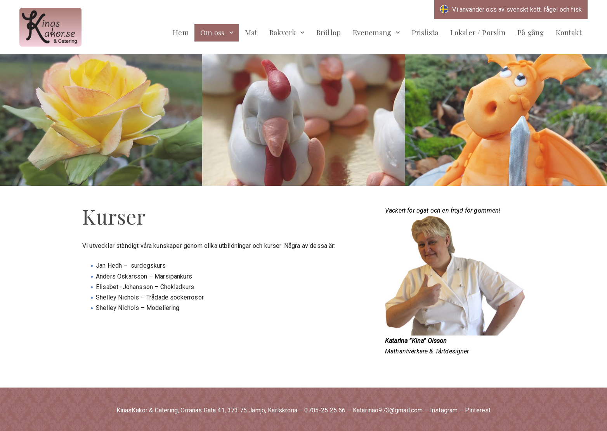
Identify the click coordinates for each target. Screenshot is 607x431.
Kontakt (569, 32)
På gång (530, 32)
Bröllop (328, 32)
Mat (251, 32)
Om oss (212, 32)
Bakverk (282, 32)
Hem (180, 32)
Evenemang (372, 32)
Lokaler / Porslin (478, 32)
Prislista (425, 32)
